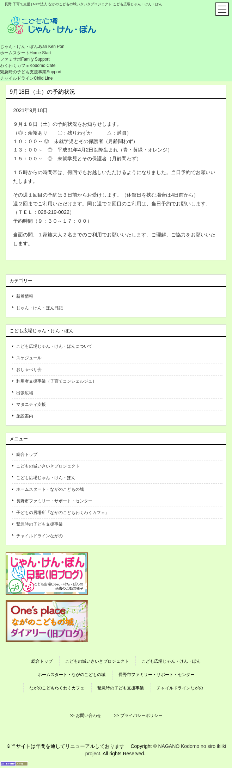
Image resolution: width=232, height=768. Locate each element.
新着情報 (24, 296)
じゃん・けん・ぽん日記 (39, 307)
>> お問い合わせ (85, 715)
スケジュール (29, 357)
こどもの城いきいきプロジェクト (48, 466)
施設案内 (24, 416)
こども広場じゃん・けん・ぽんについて (54, 346)
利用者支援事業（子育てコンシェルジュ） (56, 381)
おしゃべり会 (29, 369)
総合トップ (26, 454)
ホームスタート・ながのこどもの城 (50, 489)
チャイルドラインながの (39, 535)
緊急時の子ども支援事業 (39, 524)
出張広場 (24, 392)
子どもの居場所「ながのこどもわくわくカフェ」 (62, 512)
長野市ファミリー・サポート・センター (54, 500)
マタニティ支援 (31, 404)
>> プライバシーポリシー (138, 715)
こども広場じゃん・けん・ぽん (45, 477)
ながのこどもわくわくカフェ (56, 688)
